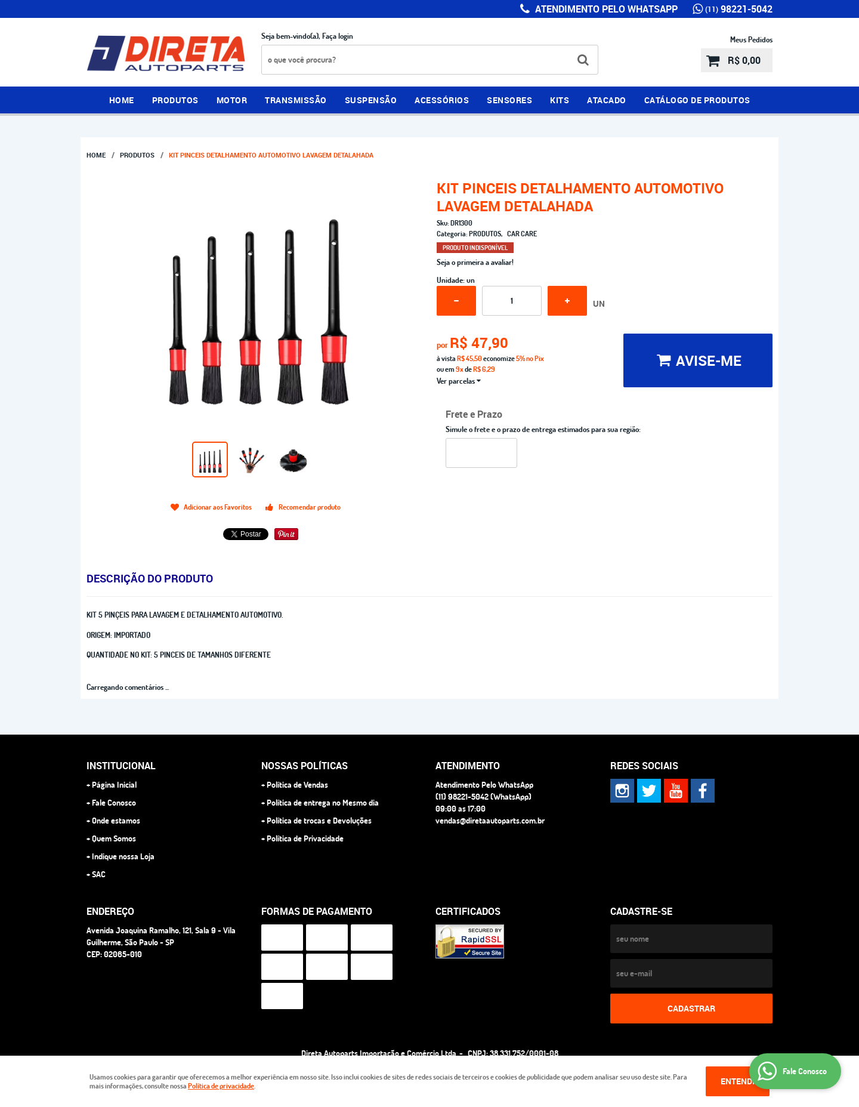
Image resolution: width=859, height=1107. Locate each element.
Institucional (121, 765)
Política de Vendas (297, 784)
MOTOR (232, 100)
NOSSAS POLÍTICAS (304, 765)
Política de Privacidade (305, 838)
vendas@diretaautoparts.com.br (490, 820)
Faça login (337, 36)
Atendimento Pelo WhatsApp (605, 9)
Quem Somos (114, 838)
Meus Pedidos (751, 39)
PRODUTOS (175, 100)
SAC (99, 874)
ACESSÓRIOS (442, 100)
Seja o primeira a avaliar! (475, 262)
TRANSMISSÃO (296, 100)
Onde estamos (116, 820)
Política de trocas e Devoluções (319, 820)
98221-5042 (739, 9)
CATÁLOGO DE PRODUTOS (697, 100)
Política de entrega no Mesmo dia (323, 802)
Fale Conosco (114, 802)
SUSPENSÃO (371, 100)
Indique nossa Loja (123, 856)
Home (121, 100)
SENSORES (509, 100)
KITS (559, 100)
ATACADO (606, 100)
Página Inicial (114, 784)
